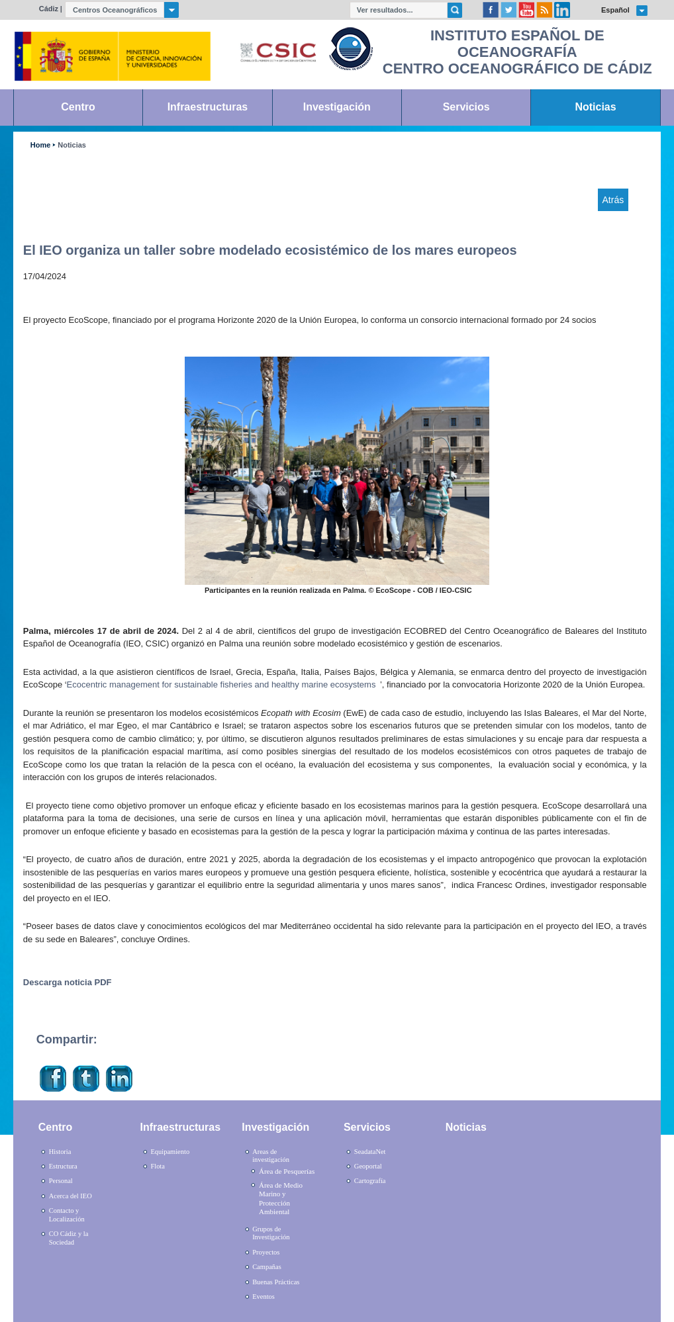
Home (40, 145)
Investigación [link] (337, 106)
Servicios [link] (466, 106)
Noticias (72, 145)
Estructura (63, 1166)
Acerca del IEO (70, 1196)
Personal (61, 1180)
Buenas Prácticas (275, 1282)
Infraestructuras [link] (208, 106)
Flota (157, 1166)
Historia (60, 1151)
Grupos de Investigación (270, 1233)
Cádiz (48, 9)
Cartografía (370, 1180)
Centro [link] (78, 106)
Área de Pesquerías (286, 1171)
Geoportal (368, 1166)
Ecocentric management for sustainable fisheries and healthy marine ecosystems (221, 684)
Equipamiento (169, 1151)
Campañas (266, 1266)
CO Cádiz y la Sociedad (69, 1238)
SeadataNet (370, 1151)
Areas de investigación (270, 1156)
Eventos (263, 1296)
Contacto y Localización (67, 1215)
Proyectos (265, 1252)
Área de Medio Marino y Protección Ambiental (281, 1198)
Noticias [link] (595, 106)
